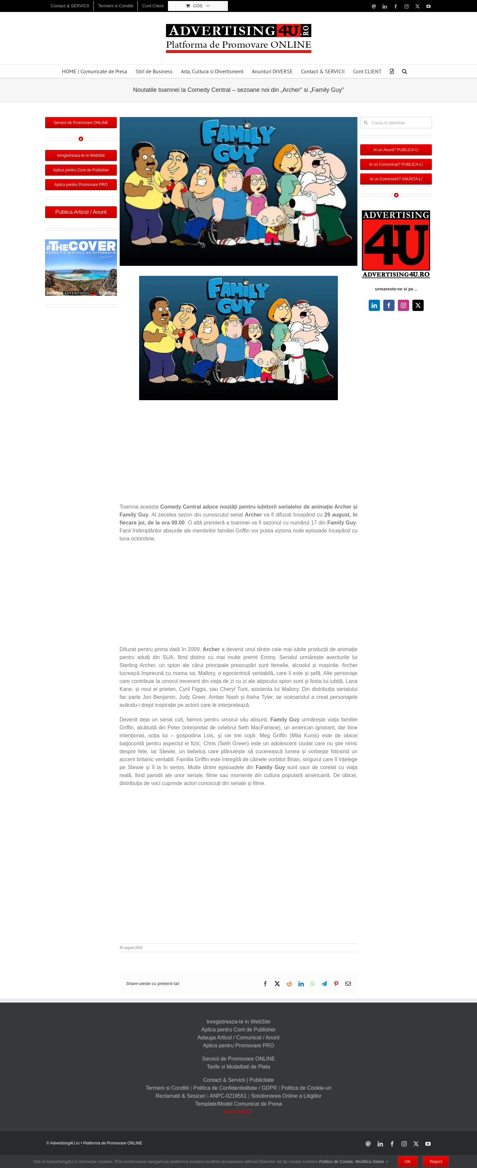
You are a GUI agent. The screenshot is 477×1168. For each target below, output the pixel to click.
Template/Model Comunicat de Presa (238, 1104)
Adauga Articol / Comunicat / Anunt (238, 1037)
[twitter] (418, 305)
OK (408, 1161)
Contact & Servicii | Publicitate (238, 1080)
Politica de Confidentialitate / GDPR (235, 1088)
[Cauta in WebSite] (396, 122)
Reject (436, 1161)
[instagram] (403, 305)
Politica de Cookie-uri (306, 1088)
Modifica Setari (371, 1161)
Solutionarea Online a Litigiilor (286, 1096)
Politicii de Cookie (336, 1161)
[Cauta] (365, 122)
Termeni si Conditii (167, 1088)
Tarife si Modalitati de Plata (238, 1067)
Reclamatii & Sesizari (180, 1096)
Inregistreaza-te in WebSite (239, 1021)
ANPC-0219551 (228, 1096)
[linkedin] (374, 305)
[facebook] (389, 305)
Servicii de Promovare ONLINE (238, 1059)
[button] (404, 71)
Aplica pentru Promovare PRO (238, 1045)
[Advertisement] (238, 453)
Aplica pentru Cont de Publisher (238, 1029)
